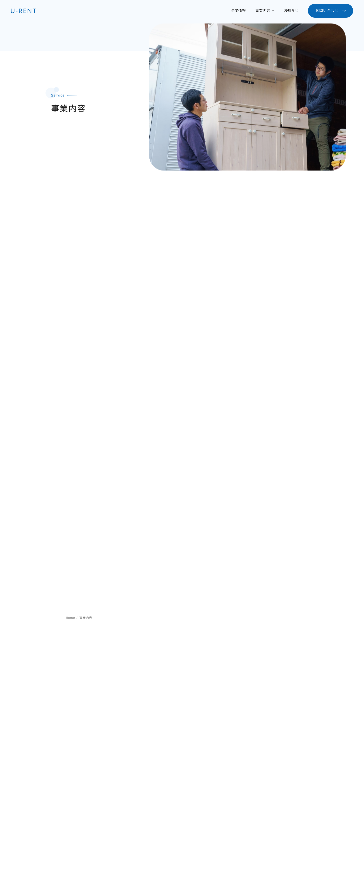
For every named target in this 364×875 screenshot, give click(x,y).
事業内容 (263, 11)
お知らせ (291, 11)
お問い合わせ (326, 11)
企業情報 (238, 11)
